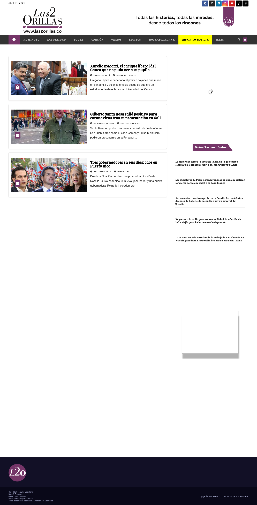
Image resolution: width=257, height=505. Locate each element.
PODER (78, 39)
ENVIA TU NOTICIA (195, 39)
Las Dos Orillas (128, 123)
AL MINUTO (31, 39)
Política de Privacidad (235, 495)
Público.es (122, 171)
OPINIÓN (97, 39)
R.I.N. (220, 39)
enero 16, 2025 (102, 75)
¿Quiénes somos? (210, 495)
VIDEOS (116, 39)
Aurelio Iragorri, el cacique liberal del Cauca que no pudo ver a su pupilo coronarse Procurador (123, 69)
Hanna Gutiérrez (124, 75)
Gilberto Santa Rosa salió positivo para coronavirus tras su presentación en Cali (125, 115)
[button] (239, 39)
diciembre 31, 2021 (104, 123)
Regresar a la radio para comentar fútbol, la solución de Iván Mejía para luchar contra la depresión (209, 220)
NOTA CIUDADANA (161, 39)
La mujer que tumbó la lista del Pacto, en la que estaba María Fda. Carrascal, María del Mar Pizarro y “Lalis (207, 163)
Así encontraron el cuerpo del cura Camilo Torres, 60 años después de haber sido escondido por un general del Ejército (210, 200)
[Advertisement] (210, 266)
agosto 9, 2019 (103, 171)
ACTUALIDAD (56, 39)
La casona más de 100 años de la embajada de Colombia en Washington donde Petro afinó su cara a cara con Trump (209, 238)
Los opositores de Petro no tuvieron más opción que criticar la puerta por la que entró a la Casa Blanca (205, 181)
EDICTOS (135, 39)
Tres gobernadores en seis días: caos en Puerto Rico (123, 164)
